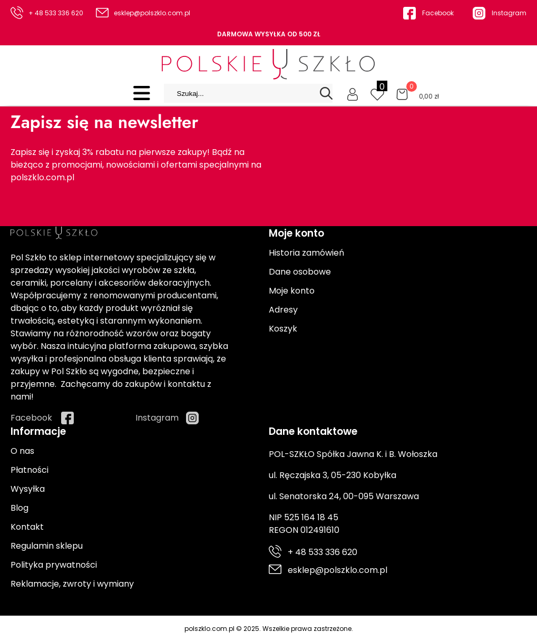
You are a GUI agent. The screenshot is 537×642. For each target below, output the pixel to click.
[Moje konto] (352, 93)
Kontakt (27, 527)
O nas (22, 451)
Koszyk (283, 329)
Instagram (509, 12)
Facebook (438, 12)
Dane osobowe (300, 272)
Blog (19, 508)
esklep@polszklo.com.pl (152, 12)
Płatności (29, 470)
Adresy (283, 310)
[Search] (326, 93)
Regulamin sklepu (47, 546)
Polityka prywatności (54, 565)
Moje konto (292, 291)
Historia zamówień (306, 253)
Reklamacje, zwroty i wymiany (72, 584)
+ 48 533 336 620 (55, 12)
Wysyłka (28, 489)
